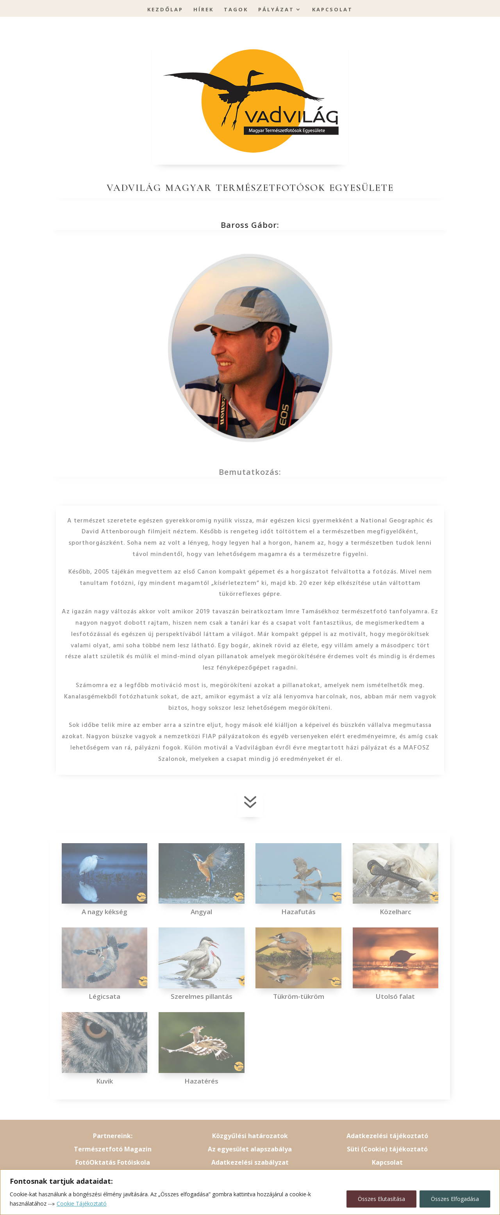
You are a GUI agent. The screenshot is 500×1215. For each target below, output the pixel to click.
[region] (250, 1192)
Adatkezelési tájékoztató (387, 1136)
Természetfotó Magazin (113, 1149)
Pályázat (276, 10)
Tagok (236, 10)
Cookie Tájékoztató (82, 1203)
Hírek (203, 10)
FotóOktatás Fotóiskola (112, 1162)
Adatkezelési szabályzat (250, 1162)
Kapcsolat (332, 10)
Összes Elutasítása (381, 1199)
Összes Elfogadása (455, 1199)
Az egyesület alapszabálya (250, 1149)
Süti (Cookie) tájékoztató (387, 1149)
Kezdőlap (165, 10)
